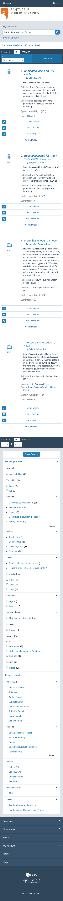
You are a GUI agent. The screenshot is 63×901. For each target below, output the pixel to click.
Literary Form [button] (11, 662)
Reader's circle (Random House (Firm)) (27, 568)
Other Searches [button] (12, 682)
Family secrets (15, 522)
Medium (13, 606)
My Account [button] (31, 845)
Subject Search (16, 702)
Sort (4, 56)
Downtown (14, 646)
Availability (20, 122)
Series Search (15, 721)
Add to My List (31, 140)
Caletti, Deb (14, 537)
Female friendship (17, 507)
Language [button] (10, 624)
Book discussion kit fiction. (21, 503)
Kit (10, 491)
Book (12, 486)
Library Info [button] (31, 829)
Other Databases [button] (13, 787)
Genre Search (15, 716)
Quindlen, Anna (16, 546)
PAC (11, 793)
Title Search (14, 692)
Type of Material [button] (13, 480)
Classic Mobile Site (31, 894)
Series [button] (9, 557)
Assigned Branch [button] (13, 636)
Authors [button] (9, 531)
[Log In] (53, 3)
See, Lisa (13, 551)
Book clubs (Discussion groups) (23, 517)
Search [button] (31, 837)
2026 (12, 580)
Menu (7, 3)
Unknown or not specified (21, 618)
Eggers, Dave (15, 542)
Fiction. (12, 512)
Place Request (21, 134)
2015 (12, 589)
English (12, 630)
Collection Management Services (24, 651)
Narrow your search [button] (15, 461)
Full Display (20, 128)
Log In (58, 3)
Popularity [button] (10, 595)
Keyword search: (10, 27)
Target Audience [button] (13, 612)
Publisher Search (17, 711)
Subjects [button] (10, 497)
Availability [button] (11, 468)
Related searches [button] (14, 675)
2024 (12, 585)
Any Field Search (16, 688)
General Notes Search (19, 706)
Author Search (15, 697)
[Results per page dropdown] (17, 52)
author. (36, 162)
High (11, 601)
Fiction (12, 668)
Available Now (16, 474)
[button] (47, 58)
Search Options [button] (12, 37)
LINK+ (6, 854)
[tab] (47, 58)
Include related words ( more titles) (21, 45)
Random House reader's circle (23, 563)
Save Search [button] (31, 454)
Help (5, 862)
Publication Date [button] (13, 574)
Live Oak (13, 656)
